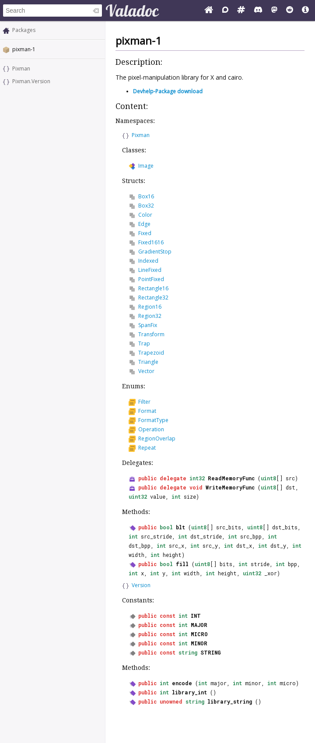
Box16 (146, 196)
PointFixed (151, 279)
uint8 (268, 478)
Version (141, 585)
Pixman (21, 68)
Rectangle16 (153, 288)
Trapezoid (151, 352)
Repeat (147, 447)
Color (145, 214)
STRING (210, 652)
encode (182, 683)
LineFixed (149, 270)
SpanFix (147, 325)
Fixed (144, 233)
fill (182, 563)
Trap (144, 343)
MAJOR (199, 624)
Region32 (149, 316)
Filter (144, 401)
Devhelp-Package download (168, 91)
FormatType (153, 420)
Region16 (149, 306)
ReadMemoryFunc (231, 478)
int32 (197, 478)
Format (147, 411)
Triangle (148, 362)
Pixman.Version (31, 81)
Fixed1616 (151, 242)
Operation (151, 429)
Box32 (146, 205)
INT (196, 615)
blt (180, 527)
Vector (146, 371)
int (176, 496)
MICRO (199, 633)
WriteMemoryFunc (230, 487)
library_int (189, 692)
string (187, 652)
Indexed (148, 260)
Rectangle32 (153, 297)
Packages (23, 30)
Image (146, 165)
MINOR (199, 643)
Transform (151, 334)
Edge (144, 224)
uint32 (138, 496)
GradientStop (155, 251)
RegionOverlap (156, 438)
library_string (229, 701)
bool (166, 527)
